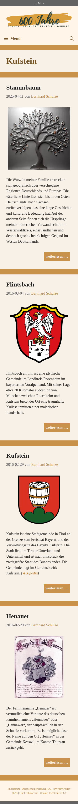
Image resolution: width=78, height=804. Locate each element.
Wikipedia (30, 573)
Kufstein (17, 455)
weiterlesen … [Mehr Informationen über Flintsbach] (57, 427)
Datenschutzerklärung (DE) (37, 788)
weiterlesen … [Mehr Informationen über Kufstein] (57, 588)
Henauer (18, 616)
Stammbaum (23, 87)
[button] (72, 38)
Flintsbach (20, 284)
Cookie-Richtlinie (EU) (53, 792)
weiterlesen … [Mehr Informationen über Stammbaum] (57, 256)
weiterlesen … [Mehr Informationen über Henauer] (57, 762)
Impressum (13, 788)
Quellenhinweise (28, 792)
